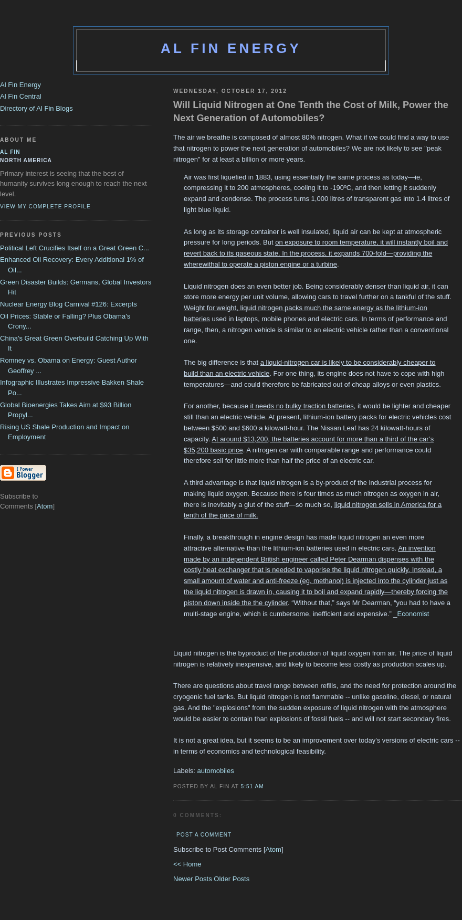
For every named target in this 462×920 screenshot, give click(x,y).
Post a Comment (204, 835)
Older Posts (231, 879)
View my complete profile (45, 206)
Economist (413, 614)
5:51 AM (252, 786)
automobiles (215, 771)
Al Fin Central (20, 96)
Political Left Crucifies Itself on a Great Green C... (74, 248)
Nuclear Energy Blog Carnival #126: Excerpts (68, 304)
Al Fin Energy (231, 48)
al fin (10, 152)
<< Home (187, 864)
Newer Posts (193, 879)
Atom (273, 849)
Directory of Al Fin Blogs (36, 108)
